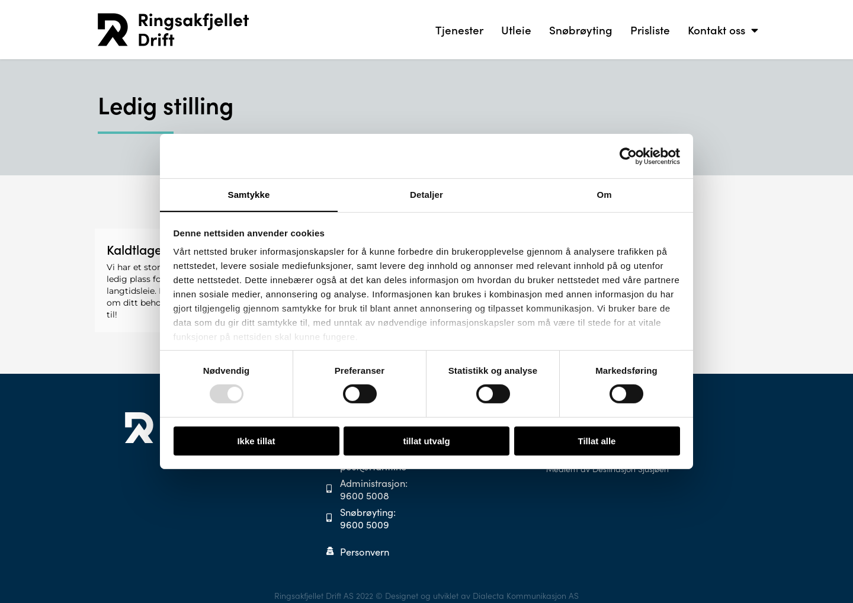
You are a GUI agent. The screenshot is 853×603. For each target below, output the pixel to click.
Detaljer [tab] (426, 194)
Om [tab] (604, 194)
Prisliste (650, 29)
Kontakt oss (723, 29)
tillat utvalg (426, 441)
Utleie (516, 29)
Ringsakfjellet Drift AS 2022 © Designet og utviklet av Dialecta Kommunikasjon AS (426, 592)
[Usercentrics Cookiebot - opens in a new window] (628, 156)
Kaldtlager (137, 249)
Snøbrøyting (581, 29)
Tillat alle (597, 441)
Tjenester (459, 29)
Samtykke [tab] (249, 194)
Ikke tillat (256, 441)
